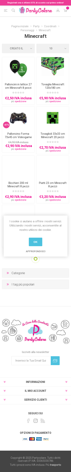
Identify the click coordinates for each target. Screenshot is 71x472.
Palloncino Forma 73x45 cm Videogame (18, 135)
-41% (6, 125)
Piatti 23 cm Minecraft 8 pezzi (52, 184)
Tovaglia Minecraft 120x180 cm (52, 86)
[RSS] (43, 421)
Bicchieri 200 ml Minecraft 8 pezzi (18, 184)
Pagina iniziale (20, 26)
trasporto (55, 464)
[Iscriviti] (31, 360)
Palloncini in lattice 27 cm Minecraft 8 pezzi (18, 86)
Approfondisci (35, 251)
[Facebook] (28, 421)
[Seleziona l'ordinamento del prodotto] (18, 48)
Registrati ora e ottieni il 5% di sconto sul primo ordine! (35, 3)
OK (35, 241)
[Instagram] (36, 421)
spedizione (20, 101)
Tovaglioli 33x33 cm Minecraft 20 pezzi (53, 135)
